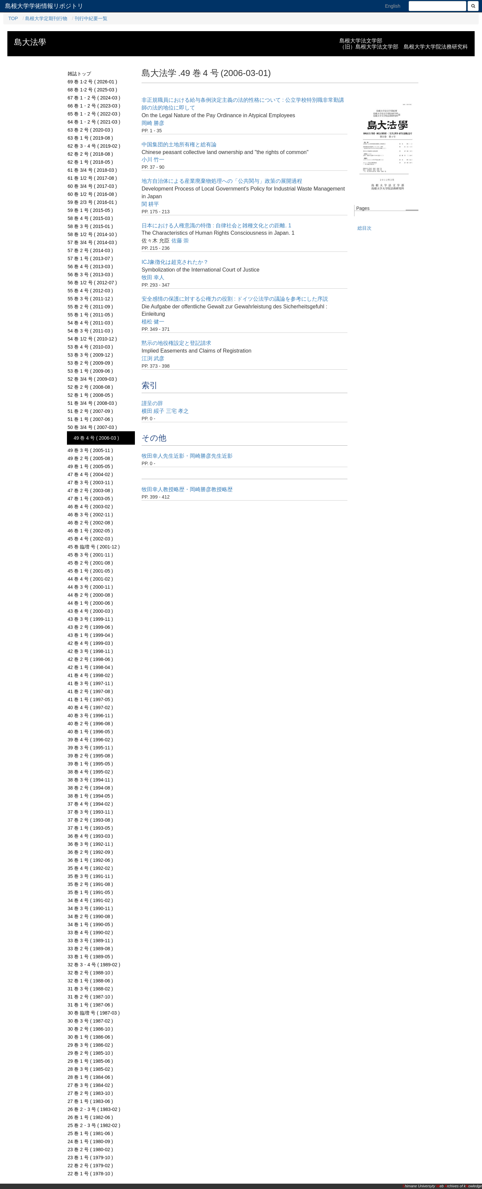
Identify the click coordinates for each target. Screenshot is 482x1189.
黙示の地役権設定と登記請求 (176, 343)
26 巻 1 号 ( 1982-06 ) (90, 1117)
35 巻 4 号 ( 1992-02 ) (90, 868)
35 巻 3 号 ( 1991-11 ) (90, 876)
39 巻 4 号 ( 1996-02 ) (90, 739)
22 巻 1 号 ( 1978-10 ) (90, 1173)
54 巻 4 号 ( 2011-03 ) (90, 322)
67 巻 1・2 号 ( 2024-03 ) (94, 97)
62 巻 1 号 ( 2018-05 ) (90, 162)
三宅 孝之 (177, 411)
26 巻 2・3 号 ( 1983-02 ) (94, 1109)
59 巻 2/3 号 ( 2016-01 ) (92, 202)
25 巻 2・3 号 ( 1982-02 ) (94, 1125)
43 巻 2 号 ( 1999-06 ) (90, 627)
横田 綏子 (153, 411)
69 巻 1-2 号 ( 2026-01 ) (92, 81)
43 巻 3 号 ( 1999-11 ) (90, 619)
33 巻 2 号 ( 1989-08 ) (90, 948)
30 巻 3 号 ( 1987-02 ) (90, 1021)
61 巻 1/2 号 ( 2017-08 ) (92, 178)
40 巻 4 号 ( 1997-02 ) (90, 707)
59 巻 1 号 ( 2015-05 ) (90, 210)
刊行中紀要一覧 (91, 18)
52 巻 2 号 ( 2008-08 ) (90, 387)
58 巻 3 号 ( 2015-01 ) (90, 226)
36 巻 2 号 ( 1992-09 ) (90, 852)
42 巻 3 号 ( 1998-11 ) (90, 651)
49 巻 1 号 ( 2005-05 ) (90, 466)
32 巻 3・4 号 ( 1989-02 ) (94, 964)
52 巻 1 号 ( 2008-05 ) (90, 395)
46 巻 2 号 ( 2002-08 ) (90, 522)
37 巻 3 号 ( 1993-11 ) (90, 812)
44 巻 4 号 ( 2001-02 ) (90, 579)
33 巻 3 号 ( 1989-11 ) (90, 940)
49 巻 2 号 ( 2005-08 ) (90, 458)
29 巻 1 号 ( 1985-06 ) (90, 1061)
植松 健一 (153, 321)
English (392, 6)
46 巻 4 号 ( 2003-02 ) (90, 506)
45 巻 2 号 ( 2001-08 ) (90, 563)
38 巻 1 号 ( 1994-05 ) (90, 796)
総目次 (364, 228)
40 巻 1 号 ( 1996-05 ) (90, 731)
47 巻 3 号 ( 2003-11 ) (90, 482)
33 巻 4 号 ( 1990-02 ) (90, 932)
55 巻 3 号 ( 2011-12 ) (90, 298)
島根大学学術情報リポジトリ (44, 6)
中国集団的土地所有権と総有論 (179, 144)
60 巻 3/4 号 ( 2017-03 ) (92, 186)
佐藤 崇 (180, 240)
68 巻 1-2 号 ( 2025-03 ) (92, 89)
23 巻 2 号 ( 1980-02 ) (90, 1149)
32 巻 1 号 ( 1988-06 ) (90, 980)
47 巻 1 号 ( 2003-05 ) (90, 498)
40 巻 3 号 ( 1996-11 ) (90, 715)
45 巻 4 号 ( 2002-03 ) (90, 538)
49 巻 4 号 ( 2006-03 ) (96, 438)
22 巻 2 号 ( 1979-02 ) (90, 1165)
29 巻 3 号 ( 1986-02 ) (90, 1045)
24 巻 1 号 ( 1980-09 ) (90, 1141)
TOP (13, 18)
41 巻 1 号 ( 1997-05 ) (90, 699)
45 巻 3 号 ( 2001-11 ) (90, 555)
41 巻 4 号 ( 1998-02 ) (90, 675)
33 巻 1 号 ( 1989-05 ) (90, 956)
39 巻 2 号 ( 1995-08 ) (90, 755)
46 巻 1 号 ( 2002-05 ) (90, 530)
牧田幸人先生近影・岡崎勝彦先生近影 (187, 456)
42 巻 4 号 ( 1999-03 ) (90, 643)
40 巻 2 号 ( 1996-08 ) (90, 723)
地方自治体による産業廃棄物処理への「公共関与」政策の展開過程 (222, 181)
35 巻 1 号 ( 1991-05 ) (90, 892)
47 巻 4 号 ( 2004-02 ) (90, 474)
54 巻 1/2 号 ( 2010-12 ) (92, 339)
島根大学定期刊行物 (46, 18)
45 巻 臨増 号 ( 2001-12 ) (94, 546)
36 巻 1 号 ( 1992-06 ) (90, 860)
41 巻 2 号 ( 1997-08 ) (90, 691)
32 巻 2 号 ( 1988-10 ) (90, 972)
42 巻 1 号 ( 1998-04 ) (90, 667)
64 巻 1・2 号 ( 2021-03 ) (94, 122)
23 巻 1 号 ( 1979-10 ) (90, 1157)
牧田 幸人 (153, 277)
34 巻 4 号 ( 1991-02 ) (90, 900)
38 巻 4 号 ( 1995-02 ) (90, 771)
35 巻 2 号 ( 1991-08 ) (90, 884)
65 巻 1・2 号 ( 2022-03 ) (94, 114)
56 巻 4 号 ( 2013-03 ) (90, 266)
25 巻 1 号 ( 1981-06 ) (90, 1133)
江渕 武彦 (153, 358)
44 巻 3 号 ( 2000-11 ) (90, 587)
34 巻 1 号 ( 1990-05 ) (90, 924)
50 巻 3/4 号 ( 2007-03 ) (92, 427)
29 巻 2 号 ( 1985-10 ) (90, 1053)
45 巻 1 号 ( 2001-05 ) (90, 571)
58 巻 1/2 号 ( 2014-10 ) (92, 234)
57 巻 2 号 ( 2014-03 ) (90, 250)
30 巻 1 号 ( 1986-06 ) (90, 1037)
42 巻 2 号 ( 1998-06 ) (90, 659)
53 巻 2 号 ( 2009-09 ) (90, 363)
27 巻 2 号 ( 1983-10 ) (90, 1093)
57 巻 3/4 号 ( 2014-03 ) (92, 242)
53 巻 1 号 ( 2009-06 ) (90, 371)
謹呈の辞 (152, 403)
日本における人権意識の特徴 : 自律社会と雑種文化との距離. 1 (216, 225)
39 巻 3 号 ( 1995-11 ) (90, 747)
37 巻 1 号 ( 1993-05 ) (90, 828)
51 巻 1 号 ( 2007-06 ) (90, 419)
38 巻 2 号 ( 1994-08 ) (90, 788)
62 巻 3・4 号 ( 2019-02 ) (94, 146)
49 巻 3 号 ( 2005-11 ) (90, 450)
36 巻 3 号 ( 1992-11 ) (90, 844)
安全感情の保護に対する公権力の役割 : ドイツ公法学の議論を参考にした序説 (235, 299)
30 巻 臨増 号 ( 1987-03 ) (94, 1013)
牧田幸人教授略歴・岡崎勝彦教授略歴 (187, 489)
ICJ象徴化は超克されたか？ (175, 262)
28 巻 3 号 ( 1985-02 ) (90, 1069)
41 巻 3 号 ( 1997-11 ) (90, 683)
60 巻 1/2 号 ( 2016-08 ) (92, 194)
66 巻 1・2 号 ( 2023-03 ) (94, 105)
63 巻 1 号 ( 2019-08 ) (90, 138)
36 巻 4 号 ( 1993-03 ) (90, 836)
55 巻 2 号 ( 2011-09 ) (90, 306)
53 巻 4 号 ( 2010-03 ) (90, 347)
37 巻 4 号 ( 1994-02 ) (90, 804)
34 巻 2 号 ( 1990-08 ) (90, 916)
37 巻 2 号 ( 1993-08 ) (90, 820)
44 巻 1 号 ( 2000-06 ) (90, 603)
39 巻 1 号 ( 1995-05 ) (90, 763)
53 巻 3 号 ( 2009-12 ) (90, 355)
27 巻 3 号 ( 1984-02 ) (90, 1085)
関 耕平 (150, 204)
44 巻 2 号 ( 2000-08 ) (90, 595)
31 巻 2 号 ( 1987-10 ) (90, 996)
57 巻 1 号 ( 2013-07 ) (90, 258)
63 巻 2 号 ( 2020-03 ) (90, 130)
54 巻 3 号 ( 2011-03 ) (90, 330)
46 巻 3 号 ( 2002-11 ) (90, 514)
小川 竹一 (153, 159)
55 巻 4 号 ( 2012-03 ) (90, 290)
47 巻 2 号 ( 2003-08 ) (90, 490)
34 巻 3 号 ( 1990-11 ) (90, 908)
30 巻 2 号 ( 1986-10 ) (90, 1029)
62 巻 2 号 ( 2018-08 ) (90, 154)
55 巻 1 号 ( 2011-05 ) (90, 314)
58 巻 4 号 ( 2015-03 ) (90, 218)
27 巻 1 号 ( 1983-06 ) (90, 1101)
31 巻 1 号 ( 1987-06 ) (90, 1005)
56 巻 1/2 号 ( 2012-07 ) (92, 282)
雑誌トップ (79, 73)
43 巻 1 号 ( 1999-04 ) (90, 635)
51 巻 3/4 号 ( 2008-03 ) (92, 403)
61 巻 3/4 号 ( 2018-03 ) (92, 170)
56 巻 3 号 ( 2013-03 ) (90, 274)
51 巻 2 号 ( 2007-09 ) (90, 411)
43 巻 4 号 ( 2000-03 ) (90, 611)
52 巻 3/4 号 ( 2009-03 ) (92, 379)
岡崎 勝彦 (153, 123)
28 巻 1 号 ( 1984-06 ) (90, 1077)
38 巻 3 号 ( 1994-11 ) (90, 780)
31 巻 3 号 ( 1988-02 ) (90, 988)
